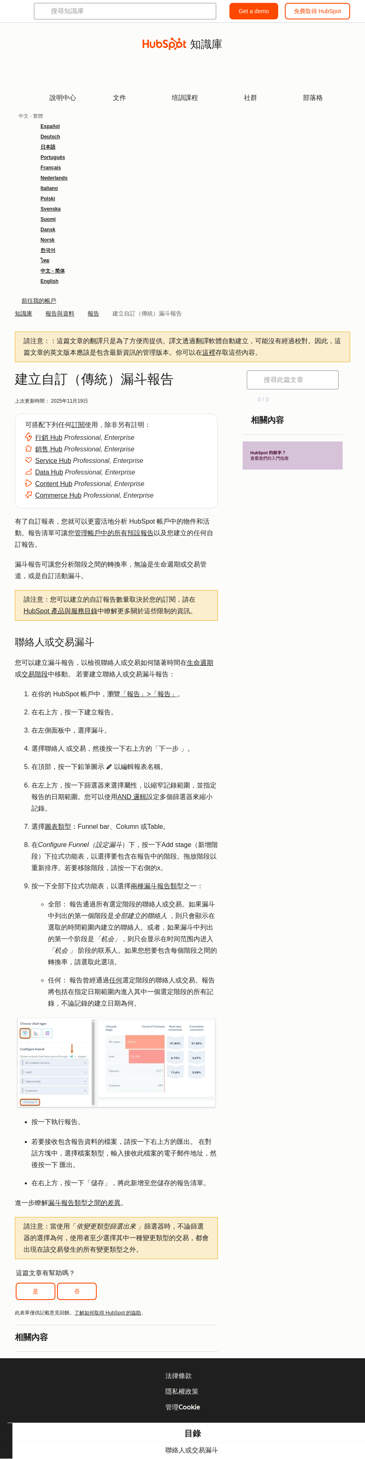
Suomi (48, 219)
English (49, 281)
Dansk (48, 229)
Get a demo (254, 11)
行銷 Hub (48, 437)
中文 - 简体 (53, 271)
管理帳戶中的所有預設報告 (114, 532)
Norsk (48, 240)
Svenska (51, 209)
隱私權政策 (181, 1391)
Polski (48, 199)
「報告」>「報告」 (148, 693)
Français (51, 168)
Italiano (49, 188)
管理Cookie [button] (182, 1407)
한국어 (48, 250)
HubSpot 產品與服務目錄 (61, 610)
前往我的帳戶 (38, 300)
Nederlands (54, 178)
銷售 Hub (48, 449)
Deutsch (50, 137)
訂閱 (78, 425)
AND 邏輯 (131, 796)
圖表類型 (58, 826)
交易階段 (34, 674)
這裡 (208, 352)
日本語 (48, 147)
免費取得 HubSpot (317, 11)
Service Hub (53, 460)
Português (53, 157)
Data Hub (49, 472)
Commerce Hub (58, 495)
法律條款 (178, 1376)
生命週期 (200, 662)
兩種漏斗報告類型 (157, 886)
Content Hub (53, 483)
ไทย (45, 260)
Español (50, 126)
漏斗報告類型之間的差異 (84, 1202)
